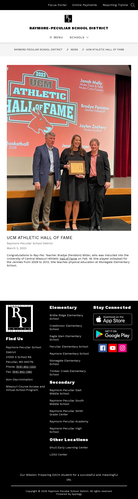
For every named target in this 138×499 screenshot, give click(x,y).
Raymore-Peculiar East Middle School (65, 391)
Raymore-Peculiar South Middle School (67, 402)
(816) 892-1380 (22, 371)
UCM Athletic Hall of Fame (105, 49)
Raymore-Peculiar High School (66, 430)
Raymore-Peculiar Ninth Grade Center (66, 412)
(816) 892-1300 (26, 366)
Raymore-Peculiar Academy (69, 421)
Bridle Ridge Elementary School (66, 317)
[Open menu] (56, 37)
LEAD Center (58, 454)
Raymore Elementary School (69, 353)
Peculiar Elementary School (69, 346)
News (74, 49)
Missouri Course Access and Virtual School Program (25, 388)
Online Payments (84, 5)
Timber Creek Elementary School (68, 372)
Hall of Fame (68, 258)
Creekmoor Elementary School (66, 327)
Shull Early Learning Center (69, 447)
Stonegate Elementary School (65, 362)
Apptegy (77, 494)
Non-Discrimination (19, 379)
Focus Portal (57, 5)
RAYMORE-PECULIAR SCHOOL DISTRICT (38, 49)
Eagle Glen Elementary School (65, 337)
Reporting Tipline (115, 5)
